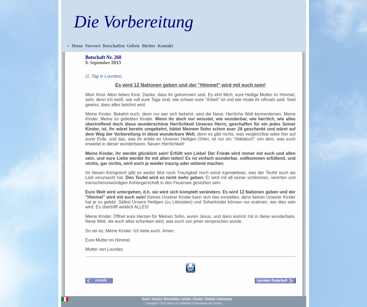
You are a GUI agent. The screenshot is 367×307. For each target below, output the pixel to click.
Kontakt (165, 45)
